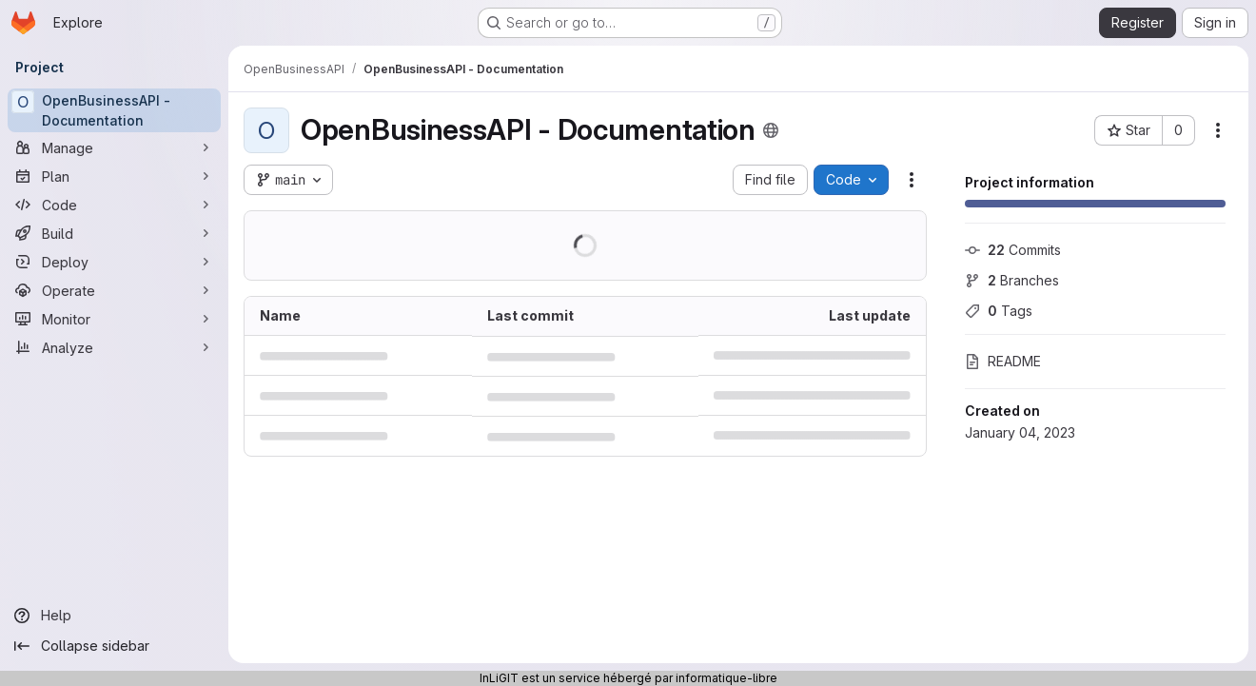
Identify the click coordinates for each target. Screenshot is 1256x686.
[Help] (114, 615)
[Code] (114, 204)
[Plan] (114, 176)
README (1003, 361)
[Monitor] (114, 318)
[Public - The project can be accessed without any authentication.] (770, 130)
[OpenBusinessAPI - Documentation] (114, 110)
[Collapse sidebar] (114, 646)
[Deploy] (114, 261)
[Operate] (114, 290)
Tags (998, 311)
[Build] (114, 233)
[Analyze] (114, 347)
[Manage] (114, 147)
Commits (1013, 250)
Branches (1012, 280)
